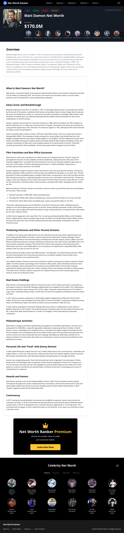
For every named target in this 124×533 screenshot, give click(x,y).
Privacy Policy (16, 529)
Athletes (50, 3)
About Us (6, 529)
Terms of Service (39, 529)
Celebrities (72, 3)
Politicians (84, 3)
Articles (95, 3)
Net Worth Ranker (15, 3)
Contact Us (27, 529)
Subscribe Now (45, 447)
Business (61, 3)
